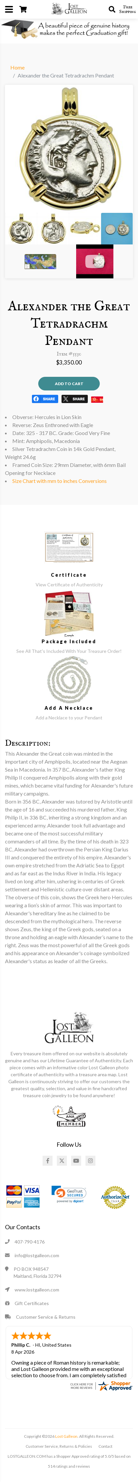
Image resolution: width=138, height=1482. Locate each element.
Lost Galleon (66, 1435)
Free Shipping (127, 9)
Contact (105, 1445)
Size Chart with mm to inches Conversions (59, 481)
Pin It (97, 399)
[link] (69, 1194)
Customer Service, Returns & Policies (59, 1445)
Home (17, 67)
